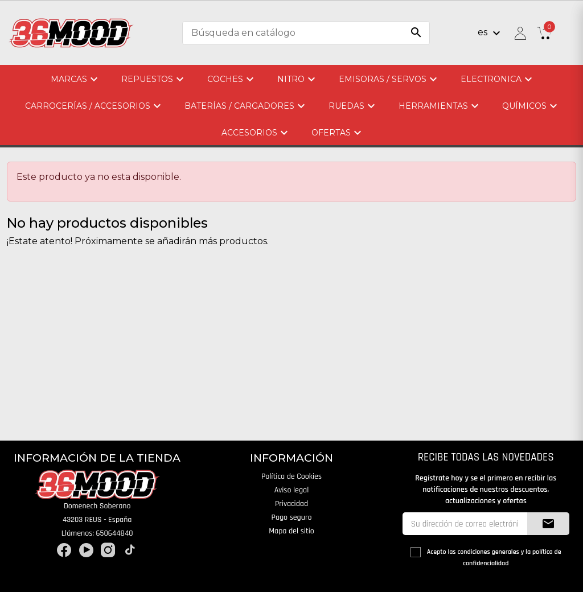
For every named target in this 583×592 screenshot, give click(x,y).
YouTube (86, 550)
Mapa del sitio (291, 531)
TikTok (130, 550)
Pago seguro (292, 517)
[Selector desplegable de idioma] (490, 33)
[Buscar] (306, 33)
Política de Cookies (291, 476)
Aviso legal (291, 490)
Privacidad (291, 504)
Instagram (108, 550)
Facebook (64, 550)
